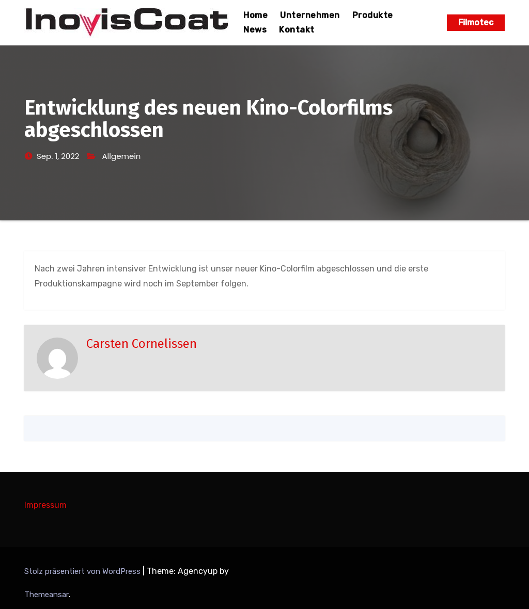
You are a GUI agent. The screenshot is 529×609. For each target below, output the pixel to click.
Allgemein (121, 156)
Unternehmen (310, 15)
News (255, 30)
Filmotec (475, 22)
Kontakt (297, 30)
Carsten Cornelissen (141, 343)
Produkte (372, 15)
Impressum (45, 505)
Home (255, 15)
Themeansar (46, 594)
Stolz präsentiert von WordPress (83, 571)
